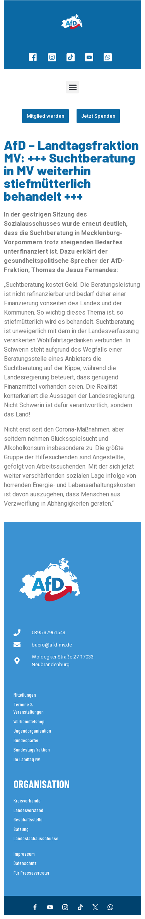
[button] (72, 87)
